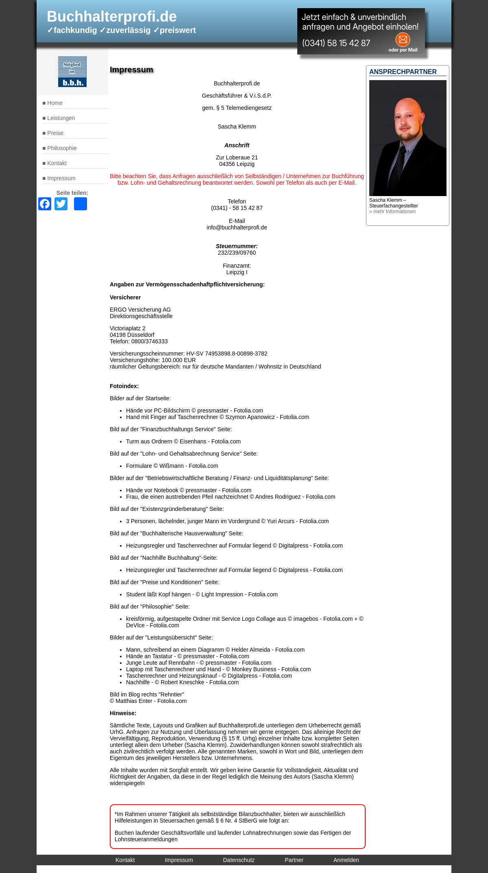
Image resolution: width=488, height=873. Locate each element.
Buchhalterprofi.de (112, 16)
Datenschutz (239, 860)
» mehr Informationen (392, 211)
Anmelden (346, 860)
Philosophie (61, 148)
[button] (408, 194)
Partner (294, 860)
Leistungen (61, 118)
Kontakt (56, 163)
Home (54, 103)
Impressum (61, 178)
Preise (55, 133)
